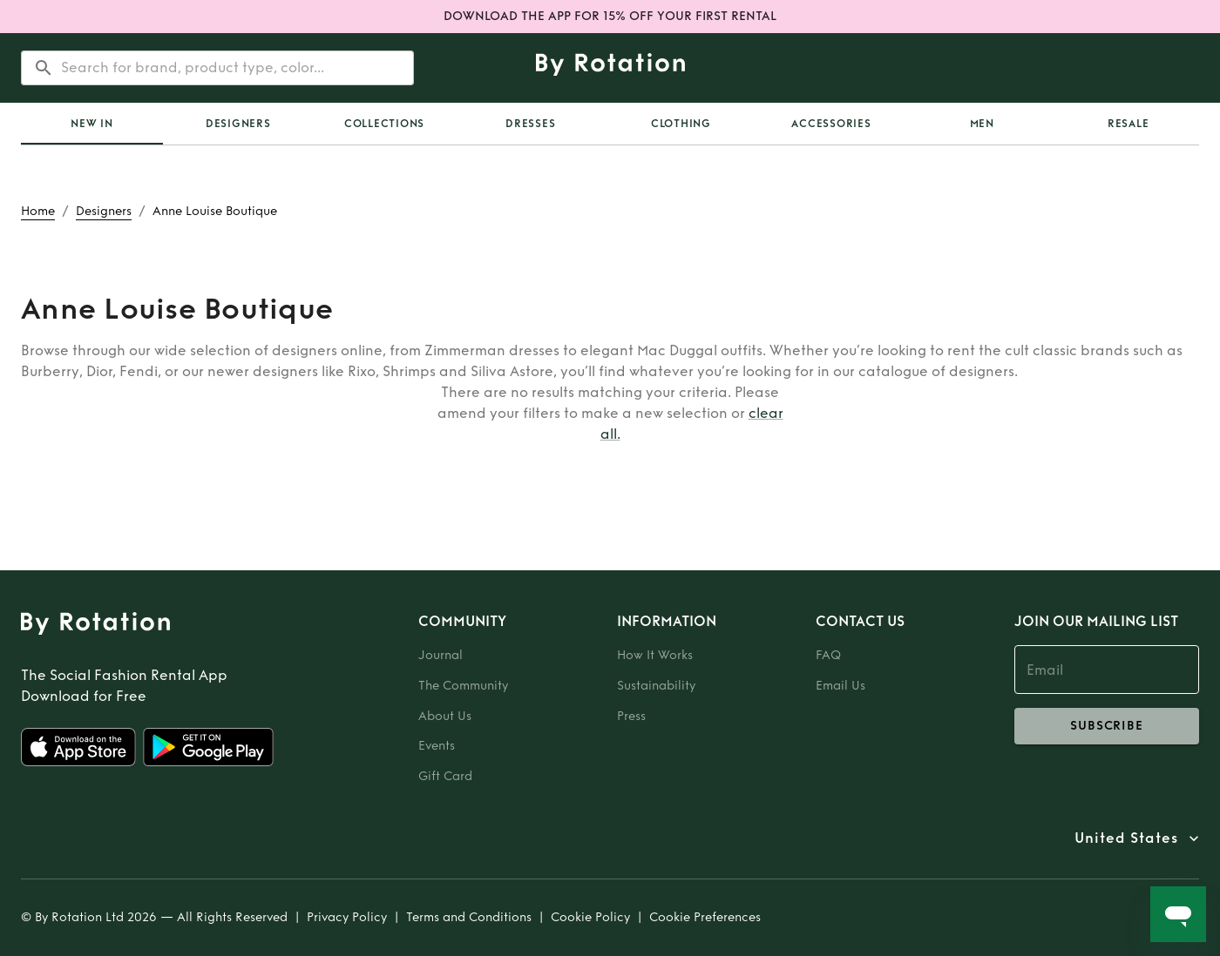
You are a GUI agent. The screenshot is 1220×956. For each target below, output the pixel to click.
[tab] (92, 124)
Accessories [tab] (831, 124)
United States (1126, 838)
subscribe (1106, 726)
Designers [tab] (238, 124)
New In (92, 124)
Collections (384, 124)
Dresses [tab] (530, 124)
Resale (1128, 124)
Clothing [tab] (681, 124)
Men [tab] (982, 124)
